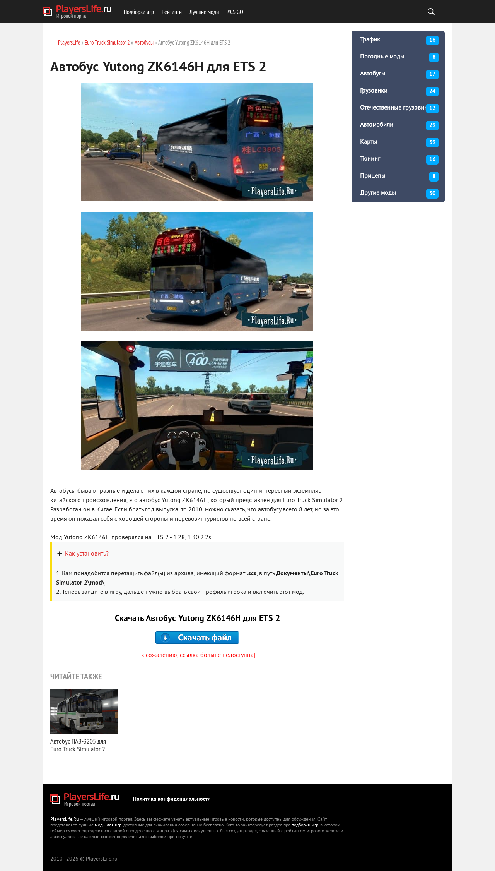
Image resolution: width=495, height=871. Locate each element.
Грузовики (399, 91)
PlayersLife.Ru (64, 820)
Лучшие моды (204, 11)
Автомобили (399, 125)
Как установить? (87, 554)
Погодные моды (399, 57)
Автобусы (399, 74)
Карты (399, 142)
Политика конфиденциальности (172, 799)
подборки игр (305, 825)
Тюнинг (399, 160)
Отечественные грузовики (399, 108)
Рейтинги (172, 11)
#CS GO (235, 11)
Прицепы (399, 177)
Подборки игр (139, 11)
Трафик (399, 40)
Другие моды (399, 194)
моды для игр (108, 825)
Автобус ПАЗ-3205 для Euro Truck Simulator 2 (78, 745)
